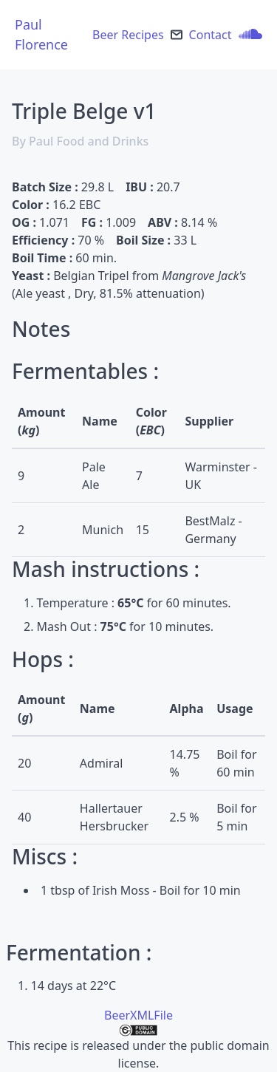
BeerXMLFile (138, 1015)
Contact (210, 35)
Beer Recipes (128, 35)
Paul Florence (41, 34)
